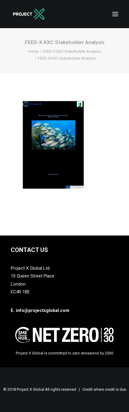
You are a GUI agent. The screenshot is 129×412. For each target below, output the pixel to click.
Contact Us (29, 249)
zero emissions (85, 353)
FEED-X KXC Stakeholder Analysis (72, 51)
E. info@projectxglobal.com (40, 310)
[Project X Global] (29, 14)
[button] (115, 14)
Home (33, 51)
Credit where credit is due (104, 389)
